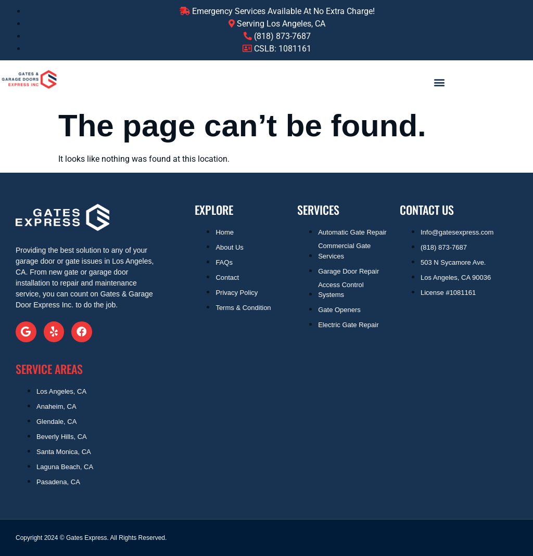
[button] (439, 81)
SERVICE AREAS (49, 368)
